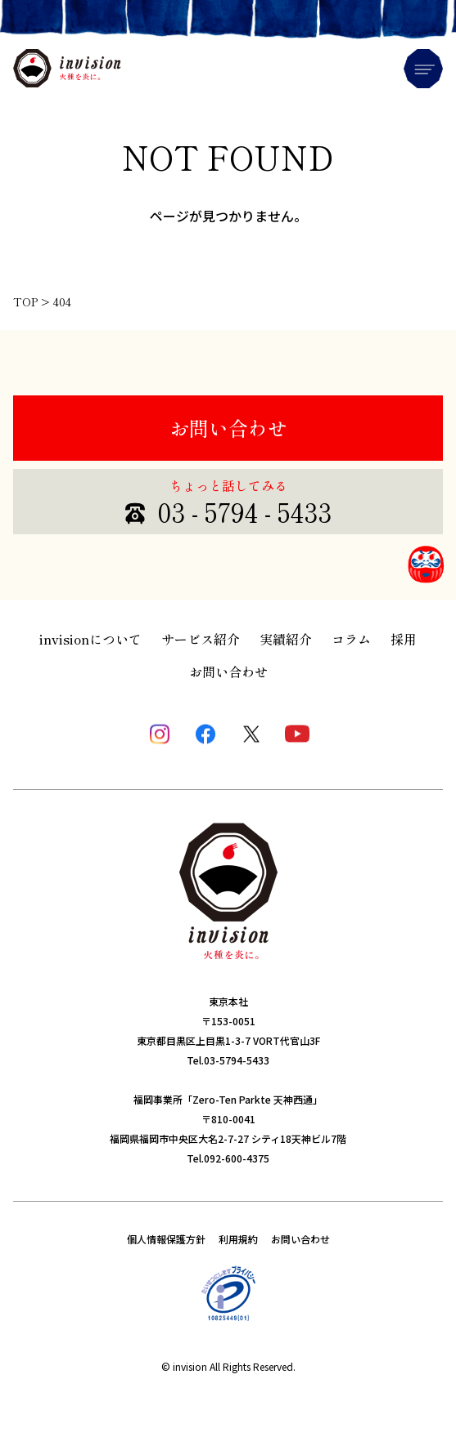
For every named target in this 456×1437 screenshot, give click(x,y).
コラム (351, 639)
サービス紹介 (200, 639)
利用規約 (238, 1239)
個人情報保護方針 (166, 1239)
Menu (423, 68)
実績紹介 (286, 639)
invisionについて (90, 639)
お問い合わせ (228, 427)
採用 (404, 639)
